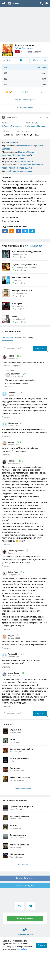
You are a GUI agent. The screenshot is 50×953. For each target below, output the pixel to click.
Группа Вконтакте (25, 878)
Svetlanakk (13, 654)
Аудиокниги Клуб (25, 928)
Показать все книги (24, 788)
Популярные (7, 337)
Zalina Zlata (13, 572)
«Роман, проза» (33, 245)
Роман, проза (9, 117)
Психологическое (26, 146)
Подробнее (22, 949)
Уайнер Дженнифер (24, 48)
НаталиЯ (12, 393)
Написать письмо (25, 918)
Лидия (11, 635)
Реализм (14, 142)
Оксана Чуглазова (16, 551)
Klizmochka (13, 423)
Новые (18, 337)
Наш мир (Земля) (26, 152)
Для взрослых (26, 161)
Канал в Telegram (25, 885)
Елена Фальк (14, 673)
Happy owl (16, 374)
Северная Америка (21, 155)
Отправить (40, 348)
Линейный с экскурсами (21, 171)
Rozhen (11, 356)
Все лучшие (24, 865)
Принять (41, 945)
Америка (7, 155)
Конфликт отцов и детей (20, 168)
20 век (21, 158)
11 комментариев (25, 100)
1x (45, 60)
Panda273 (12, 461)
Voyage (11, 442)
